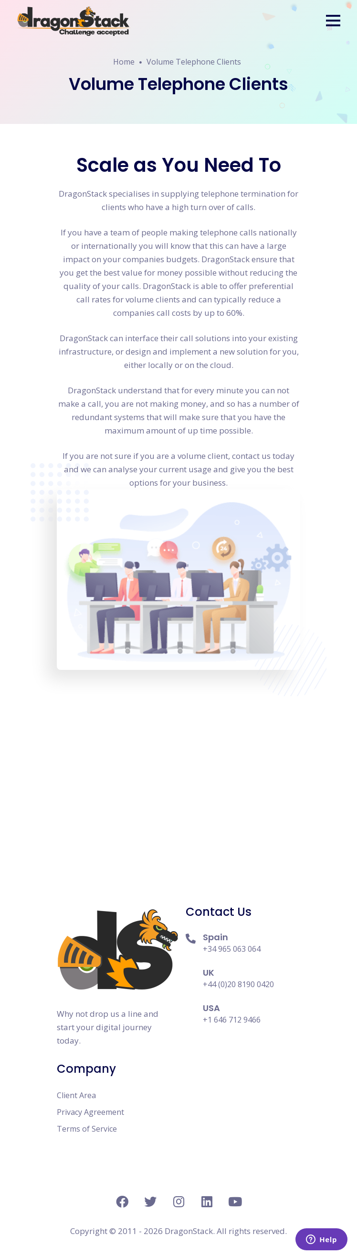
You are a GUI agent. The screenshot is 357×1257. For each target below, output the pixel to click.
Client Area (76, 1095)
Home (124, 62)
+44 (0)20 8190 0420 (238, 984)
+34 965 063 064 (232, 949)
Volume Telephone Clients (194, 62)
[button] (333, 20)
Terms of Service (87, 1129)
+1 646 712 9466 (232, 1019)
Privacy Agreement (90, 1112)
